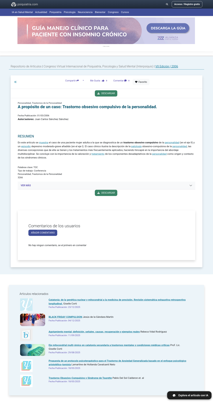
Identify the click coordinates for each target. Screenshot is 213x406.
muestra (43, 142)
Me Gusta (99, 80)
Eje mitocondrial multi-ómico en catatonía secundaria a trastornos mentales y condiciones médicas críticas (109, 345)
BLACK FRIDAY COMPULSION (65, 316)
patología (136, 146)
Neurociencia (85, 12)
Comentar (122, 80)
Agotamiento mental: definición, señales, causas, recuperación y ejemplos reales (94, 331)
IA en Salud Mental (22, 12)
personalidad (172, 142)
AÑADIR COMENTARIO (43, 232)
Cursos (125, 12)
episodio (26, 146)
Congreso (113, 12)
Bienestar (100, 12)
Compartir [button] (73, 80)
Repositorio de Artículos (26, 66)
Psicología (69, 12)
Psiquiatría (55, 12)
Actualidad (41, 12)
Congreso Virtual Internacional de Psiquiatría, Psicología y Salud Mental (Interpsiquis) (99, 66)
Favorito (141, 82)
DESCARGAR (106, 93)
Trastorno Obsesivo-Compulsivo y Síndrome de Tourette (80, 377)
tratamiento (97, 153)
